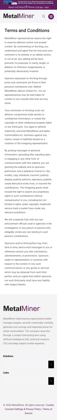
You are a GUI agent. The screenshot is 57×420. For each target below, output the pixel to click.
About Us (12, 7)
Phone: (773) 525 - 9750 (37, 7)
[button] (43, 16)
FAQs (21, 7)
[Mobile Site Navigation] (51, 16)
